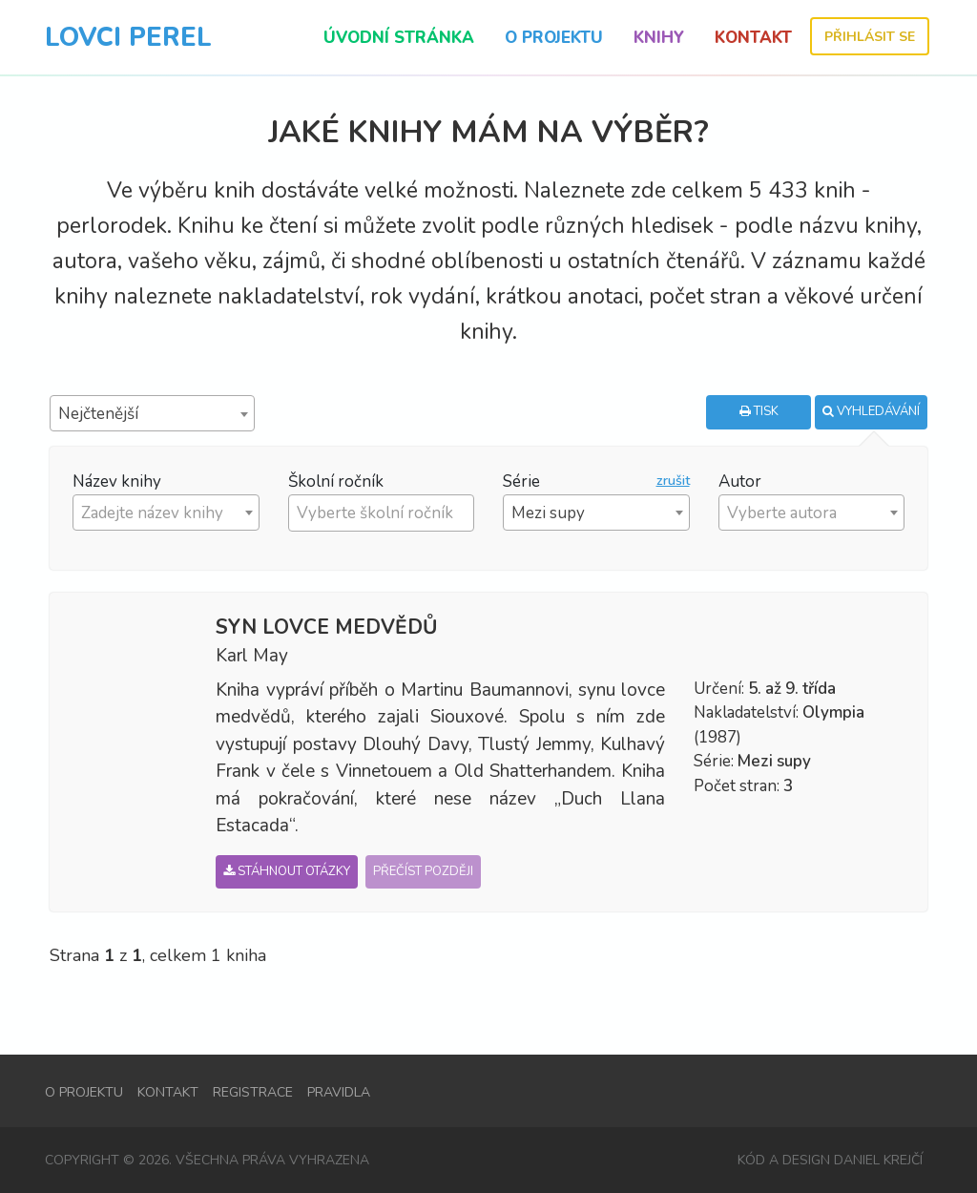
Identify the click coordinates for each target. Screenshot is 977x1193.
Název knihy (117, 481)
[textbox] (386, 513)
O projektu (554, 38)
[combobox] (152, 413)
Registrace (253, 1093)
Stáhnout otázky (286, 871)
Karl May (252, 655)
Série (521, 481)
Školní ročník (336, 481)
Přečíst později (423, 871)
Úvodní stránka (398, 38)
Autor (739, 481)
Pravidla (338, 1093)
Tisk (759, 411)
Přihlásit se (869, 37)
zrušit (673, 481)
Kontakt (753, 38)
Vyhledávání (871, 411)
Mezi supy (774, 761)
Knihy (659, 38)
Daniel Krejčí (878, 1160)
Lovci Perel (128, 37)
